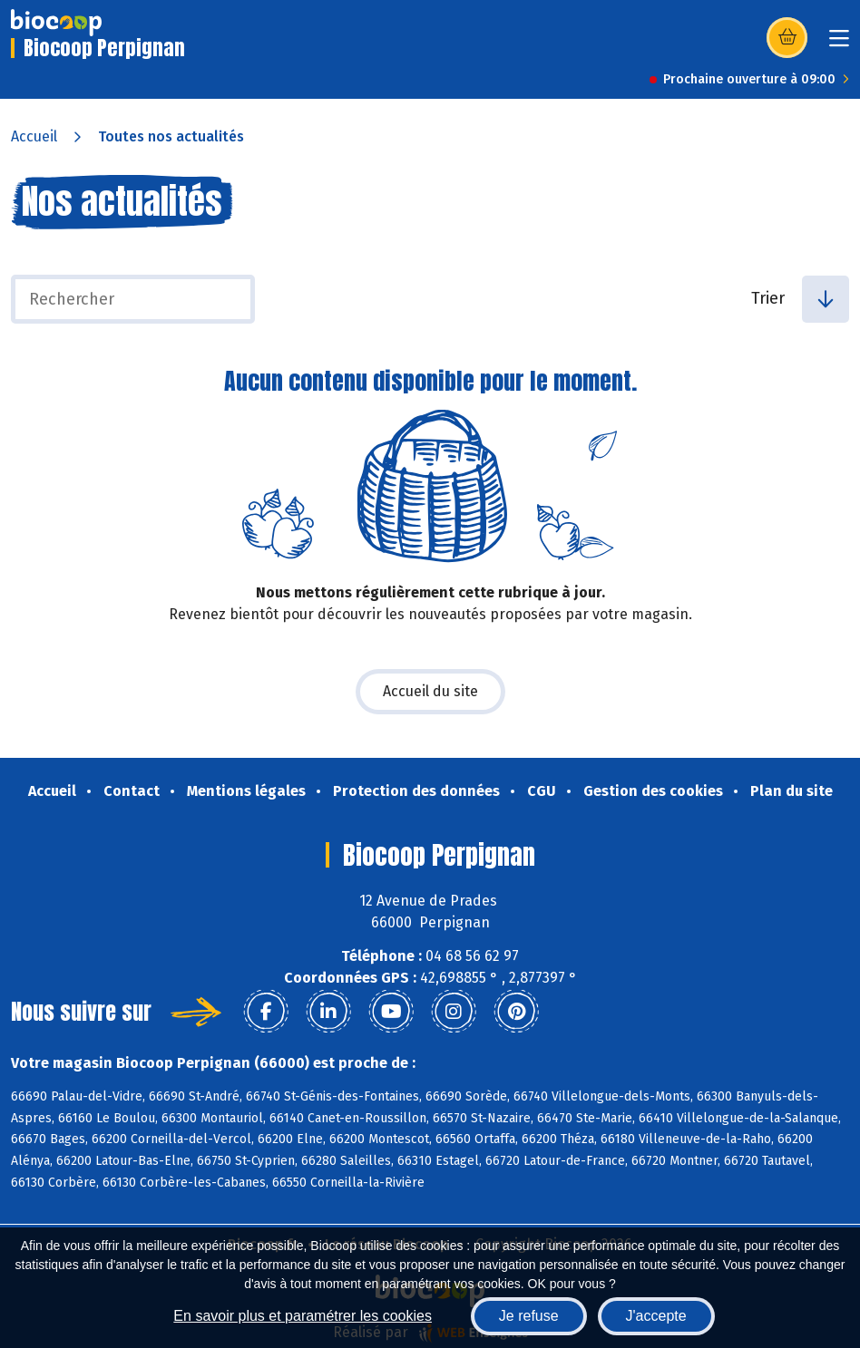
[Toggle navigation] (839, 44)
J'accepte (656, 1316)
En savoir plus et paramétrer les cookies (302, 1316)
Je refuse (529, 1316)
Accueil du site (430, 691)
